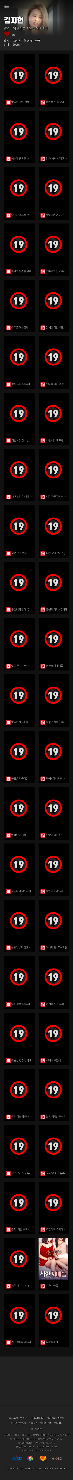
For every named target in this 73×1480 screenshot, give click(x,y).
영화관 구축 (45, 1423)
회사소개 (13, 1418)
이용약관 (24, 1418)
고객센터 (58, 1423)
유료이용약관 (37, 1418)
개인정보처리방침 (55, 1418)
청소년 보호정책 (18, 1423)
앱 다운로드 (36, 1429)
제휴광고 (33, 1423)
